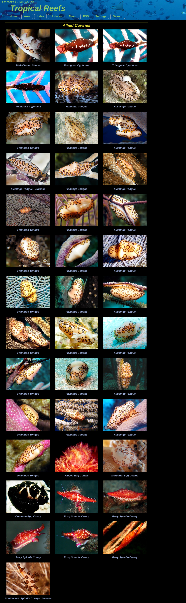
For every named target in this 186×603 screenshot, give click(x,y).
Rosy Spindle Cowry (76, 516)
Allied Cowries (76, 25)
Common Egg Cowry (28, 516)
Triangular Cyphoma (76, 65)
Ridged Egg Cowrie (76, 475)
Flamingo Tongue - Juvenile (28, 188)
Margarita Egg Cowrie (124, 475)
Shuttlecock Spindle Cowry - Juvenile (28, 598)
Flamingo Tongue (76, 106)
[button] (13, 16)
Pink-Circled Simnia (28, 65)
